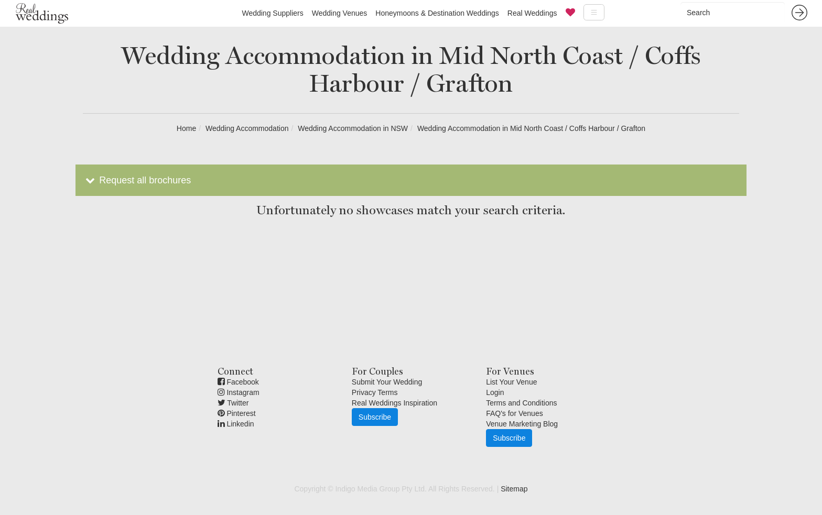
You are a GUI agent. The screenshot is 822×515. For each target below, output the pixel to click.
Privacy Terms (375, 392)
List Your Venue (511, 382)
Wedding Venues (339, 13)
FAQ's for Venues (514, 413)
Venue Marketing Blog (522, 424)
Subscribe (375, 417)
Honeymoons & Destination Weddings (437, 13)
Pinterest (237, 413)
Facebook (238, 382)
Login (495, 392)
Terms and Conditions (521, 403)
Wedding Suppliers (272, 13)
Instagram (238, 392)
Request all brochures (137, 180)
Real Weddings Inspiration (394, 403)
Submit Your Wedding (387, 382)
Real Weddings (532, 13)
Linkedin (236, 424)
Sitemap (514, 489)
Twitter (233, 403)
